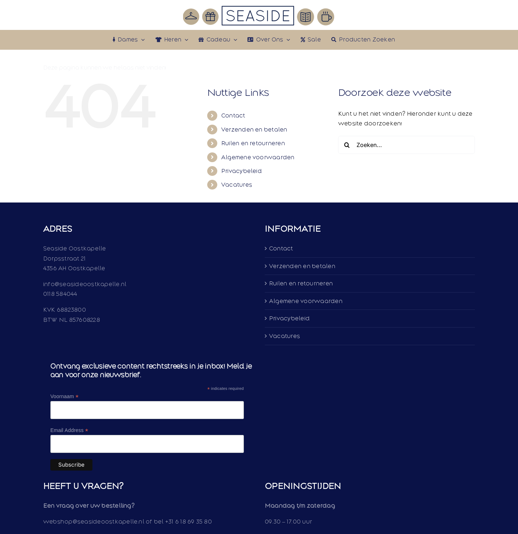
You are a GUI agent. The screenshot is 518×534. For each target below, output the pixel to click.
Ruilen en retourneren (253, 143)
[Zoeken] (347, 145)
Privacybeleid (241, 171)
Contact (233, 115)
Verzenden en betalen (254, 129)
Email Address (69, 430)
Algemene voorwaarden (258, 157)
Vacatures (236, 184)
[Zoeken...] (406, 145)
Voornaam (64, 396)
